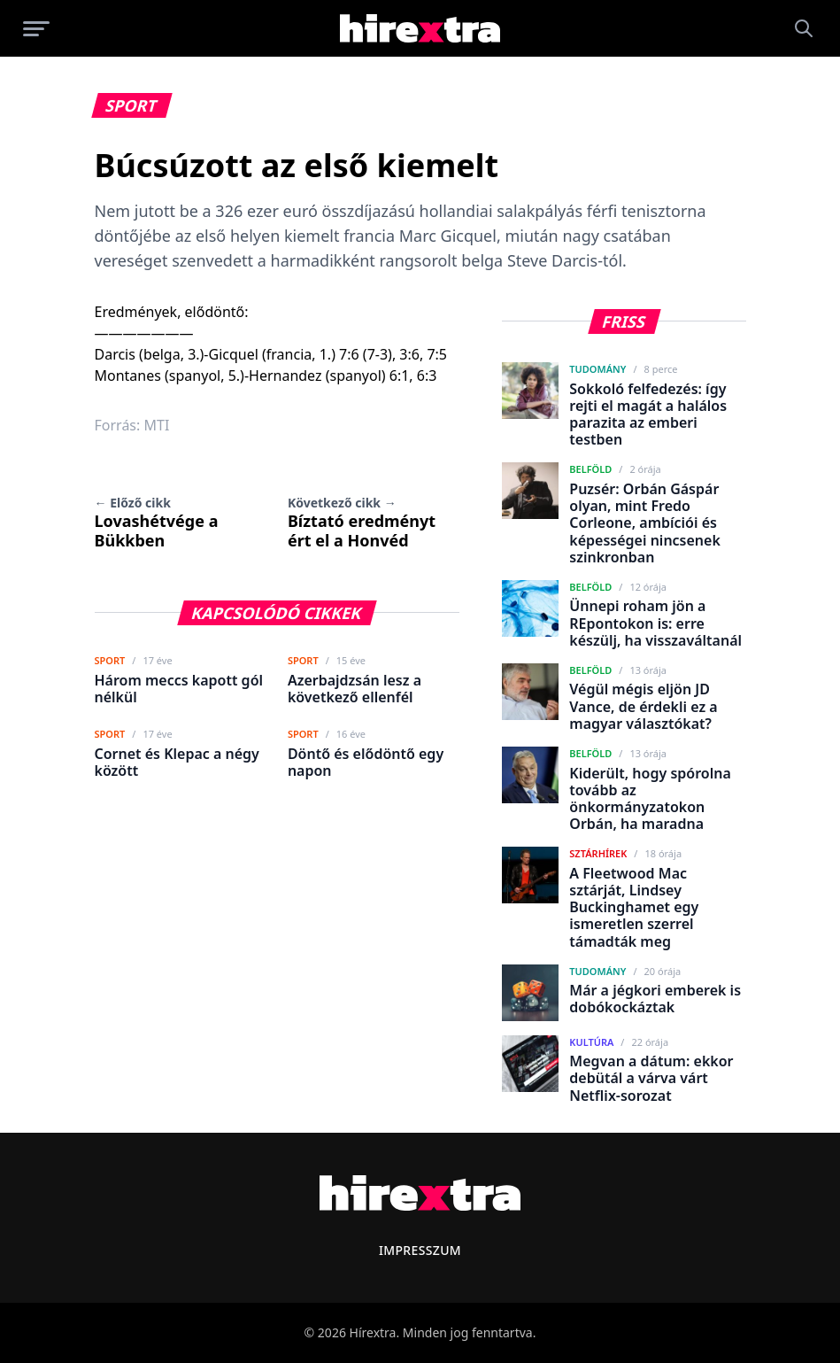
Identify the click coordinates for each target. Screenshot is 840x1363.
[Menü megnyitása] (36, 28)
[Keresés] (804, 28)
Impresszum (420, 1250)
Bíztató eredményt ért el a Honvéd (361, 522)
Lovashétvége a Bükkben (157, 522)
